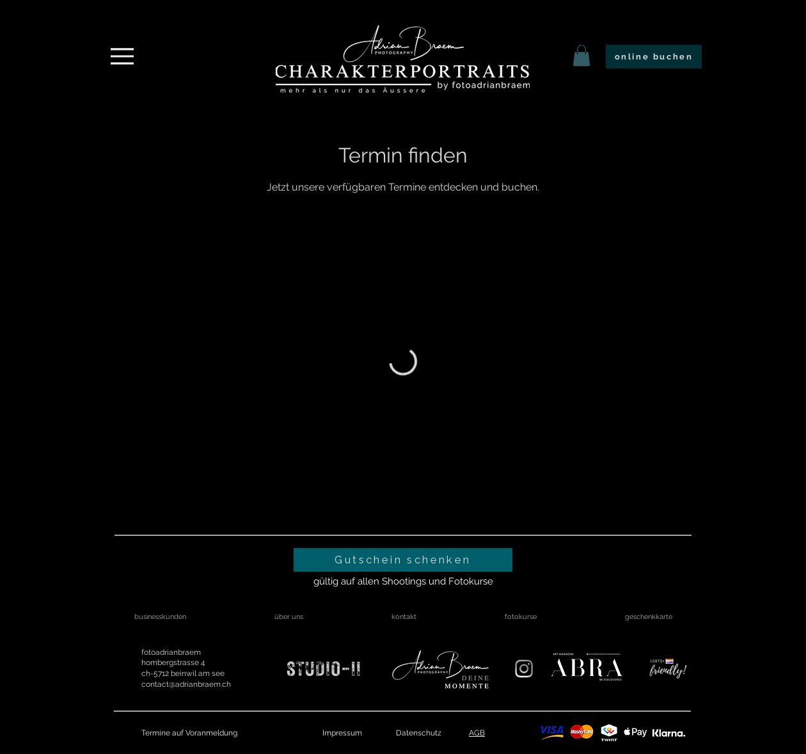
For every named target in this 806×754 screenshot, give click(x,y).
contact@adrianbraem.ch (186, 684)
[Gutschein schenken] (403, 560)
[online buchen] (654, 56)
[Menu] (122, 56)
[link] (581, 55)
